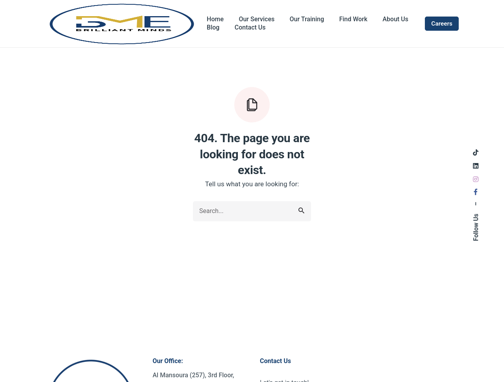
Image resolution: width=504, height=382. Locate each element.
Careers (441, 23)
